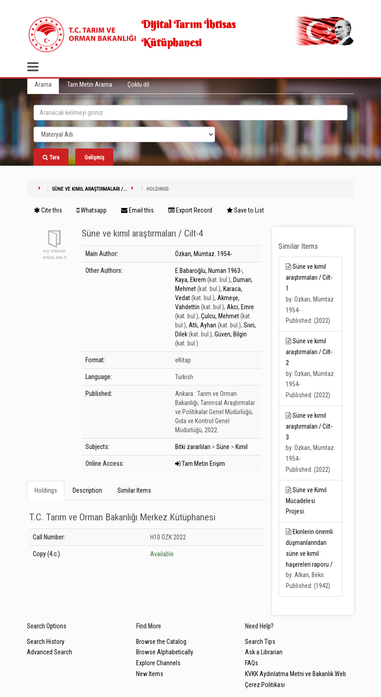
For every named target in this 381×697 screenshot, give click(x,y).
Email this (137, 210)
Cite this (48, 210)
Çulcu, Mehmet (220, 316)
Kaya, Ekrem (190, 279)
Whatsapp (92, 210)
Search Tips (260, 641)
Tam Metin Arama (89, 84)
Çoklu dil (138, 84)
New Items (149, 673)
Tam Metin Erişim (200, 463)
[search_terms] (190, 112)
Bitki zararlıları (192, 446)
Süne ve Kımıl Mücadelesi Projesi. (306, 500)
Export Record (190, 210)
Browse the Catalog (161, 641)
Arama (43, 84)
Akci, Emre (240, 307)
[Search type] (124, 134)
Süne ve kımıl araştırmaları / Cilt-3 (309, 426)
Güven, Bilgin (231, 334)
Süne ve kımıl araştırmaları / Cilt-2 (309, 351)
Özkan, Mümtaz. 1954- (203, 253)
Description (87, 490)
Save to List (245, 210)
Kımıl (241, 446)
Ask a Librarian (264, 652)
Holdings (45, 490)
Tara (51, 157)
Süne (223, 446)
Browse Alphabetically (164, 652)
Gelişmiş (94, 157)
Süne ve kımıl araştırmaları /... (89, 189)
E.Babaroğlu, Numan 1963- (208, 270)
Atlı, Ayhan (202, 325)
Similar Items (134, 490)
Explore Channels (158, 663)
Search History (45, 641)
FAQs (251, 663)
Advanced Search (49, 652)
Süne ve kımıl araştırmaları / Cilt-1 (309, 277)
